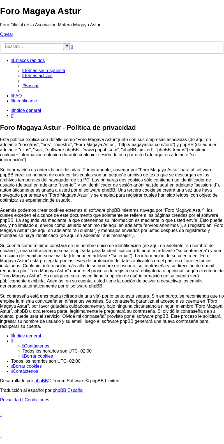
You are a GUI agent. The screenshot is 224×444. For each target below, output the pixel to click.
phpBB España (68, 390)
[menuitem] (43, 70)
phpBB (41, 380)
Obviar (6, 34)
